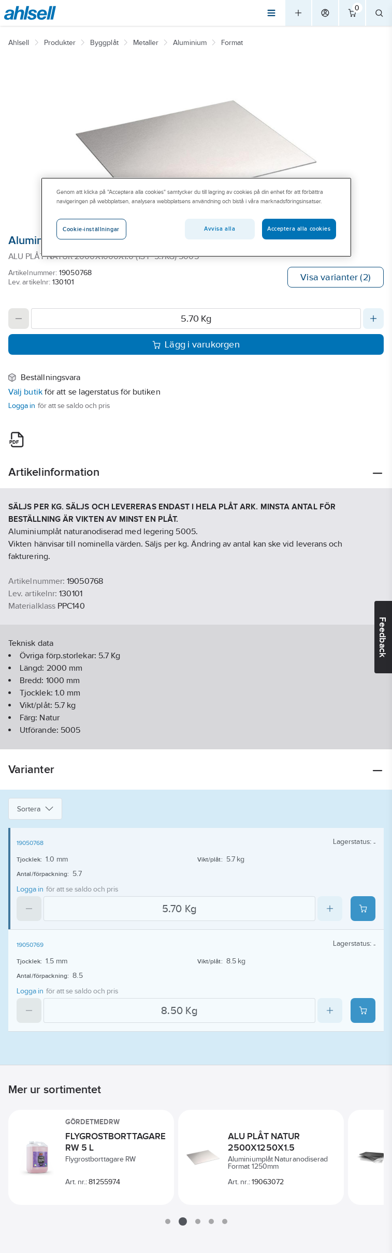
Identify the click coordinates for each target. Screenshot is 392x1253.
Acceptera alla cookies (299, 228)
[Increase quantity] (373, 318)
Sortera (35, 809)
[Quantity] (196, 318)
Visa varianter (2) (335, 277)
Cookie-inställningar (91, 229)
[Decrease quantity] (18, 318)
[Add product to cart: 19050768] (363, 908)
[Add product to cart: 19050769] (363, 1010)
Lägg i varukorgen (196, 344)
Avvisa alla (219, 228)
